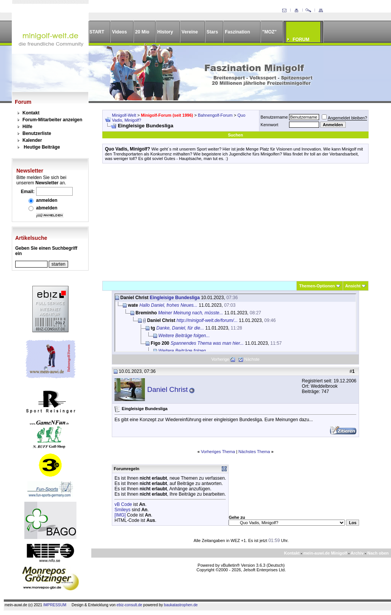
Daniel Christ (167, 389)
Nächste (251, 359)
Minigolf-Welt (124, 115)
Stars (212, 32)
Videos (119, 32)
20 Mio (142, 32)
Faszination (237, 32)
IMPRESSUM (55, 605)
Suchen (235, 135)
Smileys (122, 509)
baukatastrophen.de (180, 605)
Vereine (189, 32)
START (96, 32)
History (165, 32)
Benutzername (274, 117)
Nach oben (378, 553)
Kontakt (31, 113)
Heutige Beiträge (42, 147)
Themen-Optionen (317, 286)
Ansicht (353, 286)
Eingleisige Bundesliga (175, 297)
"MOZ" (269, 32)
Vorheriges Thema (218, 451)
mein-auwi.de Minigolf (325, 553)
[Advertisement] (235, 222)
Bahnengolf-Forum (215, 115)
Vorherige (220, 359)
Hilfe (27, 126)
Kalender (32, 140)
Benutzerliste (36, 133)
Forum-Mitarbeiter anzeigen (52, 119)
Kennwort (269, 124)
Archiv (357, 553)
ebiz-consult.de (129, 605)
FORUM (300, 39)
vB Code (123, 504)
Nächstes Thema (254, 451)
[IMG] (120, 515)
